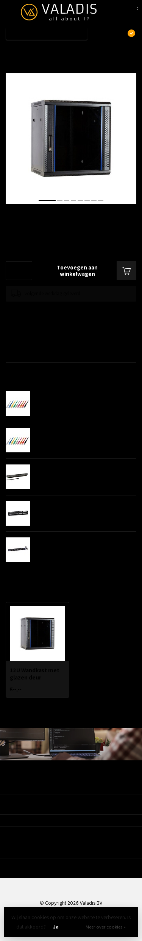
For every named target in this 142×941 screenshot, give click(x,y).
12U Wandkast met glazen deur (63, 50)
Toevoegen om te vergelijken (35, 309)
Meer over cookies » (106, 927)
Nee (74, 926)
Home (12, 50)
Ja (56, 926)
